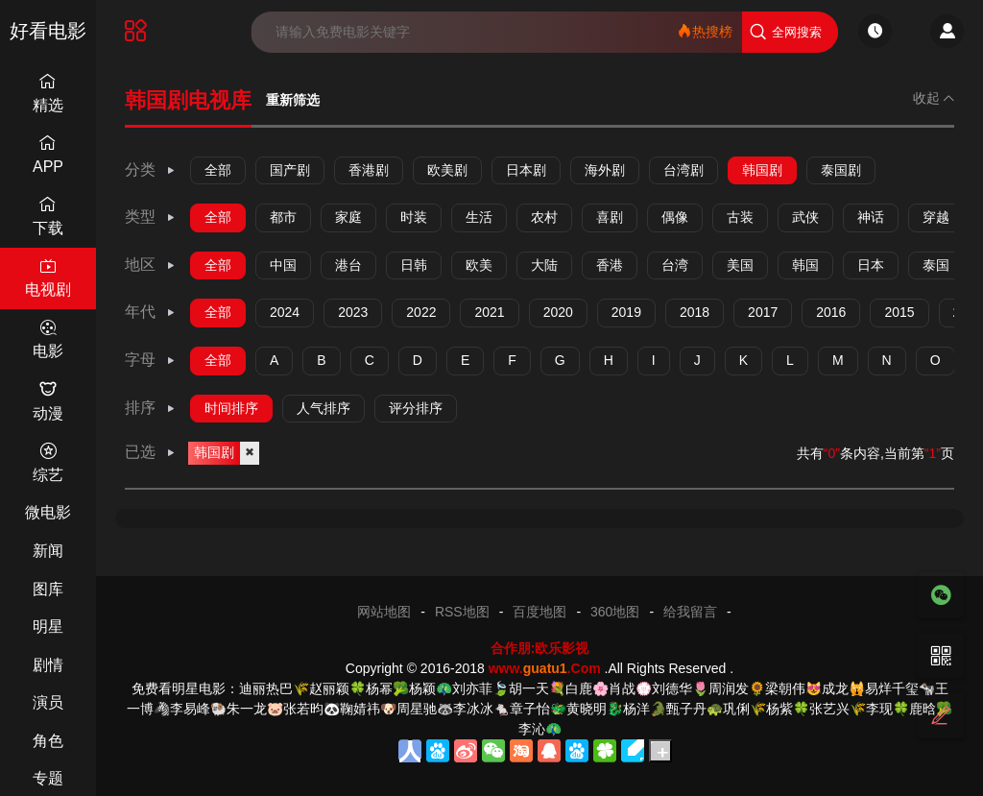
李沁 (531, 728)
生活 (479, 217)
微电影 (48, 512)
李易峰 (190, 708)
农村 (544, 217)
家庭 (348, 217)
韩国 (805, 265)
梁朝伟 (785, 688)
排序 (151, 407)
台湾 (674, 265)
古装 (740, 217)
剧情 (48, 665)
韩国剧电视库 (188, 100)
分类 (151, 169)
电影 (48, 339)
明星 (48, 626)
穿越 (936, 217)
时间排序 (231, 408)
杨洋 (636, 708)
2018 (694, 312)
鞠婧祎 (360, 708)
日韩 (413, 265)
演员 (48, 702)
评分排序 (416, 408)
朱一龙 (247, 708)
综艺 (48, 462)
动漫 (48, 401)
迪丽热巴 (266, 688)
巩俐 (736, 708)
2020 (558, 312)
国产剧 (290, 170)
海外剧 (605, 170)
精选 (48, 92)
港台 (348, 265)
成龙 (835, 688)
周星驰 (416, 708)
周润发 (728, 688)
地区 (151, 264)
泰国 (936, 265)
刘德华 (672, 688)
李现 (879, 708)
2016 (831, 312)
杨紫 (779, 708)
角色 (48, 741)
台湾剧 (683, 170)
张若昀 (303, 708)
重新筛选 (293, 100)
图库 (48, 589)
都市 (283, 217)
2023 (353, 312)
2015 (899, 312)
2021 (489, 312)
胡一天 (529, 688)
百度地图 (539, 611)
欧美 (479, 265)
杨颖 (422, 688)
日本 (870, 265)
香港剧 (368, 170)
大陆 (544, 265)
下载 (48, 215)
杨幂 (379, 688)
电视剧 (48, 278)
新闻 (48, 551)
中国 (283, 265)
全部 (217, 170)
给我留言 (690, 611)
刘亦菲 (472, 688)
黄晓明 (586, 708)
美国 (740, 265)
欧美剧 (447, 170)
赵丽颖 (329, 688)
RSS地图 (462, 611)
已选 (151, 452)
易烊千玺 (892, 688)
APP (48, 154)
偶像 (674, 217)
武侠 (805, 217)
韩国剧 (762, 170)
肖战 (622, 688)
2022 (421, 312)
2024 (285, 312)
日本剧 (526, 170)
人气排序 (323, 408)
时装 (413, 217)
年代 (151, 311)
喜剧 (609, 217)
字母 (151, 359)
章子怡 (530, 708)
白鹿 (578, 688)
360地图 (614, 611)
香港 (609, 265)
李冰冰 (473, 708)
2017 (763, 312)
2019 (626, 312)
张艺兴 (829, 708)
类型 (151, 216)
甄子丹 (686, 708)
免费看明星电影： (185, 688)
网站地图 (384, 611)
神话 (870, 217)
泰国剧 (841, 170)
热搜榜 (704, 31)
